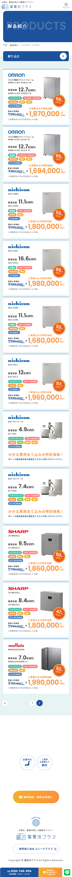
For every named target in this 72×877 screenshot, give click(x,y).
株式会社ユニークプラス (55, 810)
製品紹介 (14, 45)
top (5, 45)
